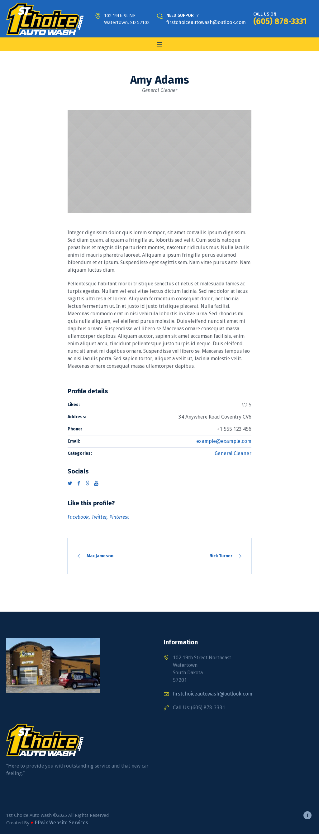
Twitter (99, 517)
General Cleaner (233, 453)
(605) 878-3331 (280, 21)
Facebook (78, 517)
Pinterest (119, 517)
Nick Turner (220, 556)
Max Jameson (100, 556)
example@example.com (223, 441)
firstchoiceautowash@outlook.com (206, 22)
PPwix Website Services (61, 823)
